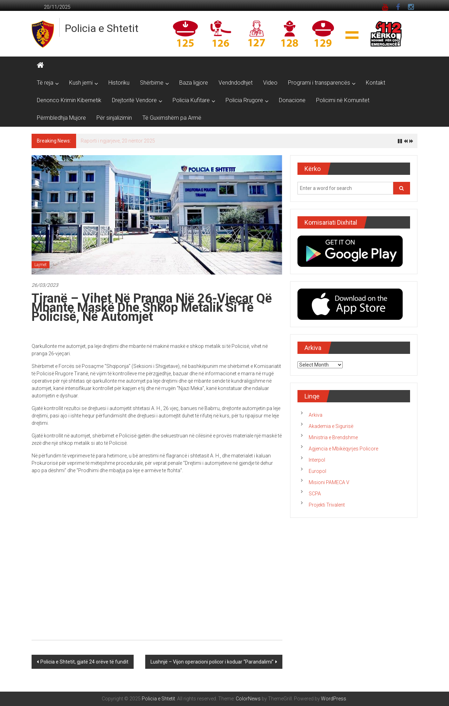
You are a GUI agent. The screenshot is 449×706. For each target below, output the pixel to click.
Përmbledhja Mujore (61, 117)
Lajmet (40, 264)
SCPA (315, 493)
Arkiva (315, 415)
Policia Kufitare (191, 100)
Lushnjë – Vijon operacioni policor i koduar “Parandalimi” (212, 662)
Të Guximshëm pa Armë (171, 117)
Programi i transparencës (319, 82)
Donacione (292, 100)
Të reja (45, 82)
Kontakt (375, 82)
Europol (317, 471)
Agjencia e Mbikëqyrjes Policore (343, 448)
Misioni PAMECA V (329, 482)
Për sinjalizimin (114, 117)
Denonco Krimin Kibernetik (69, 100)
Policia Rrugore (244, 100)
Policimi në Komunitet (342, 100)
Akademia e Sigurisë (331, 426)
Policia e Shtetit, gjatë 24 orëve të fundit (84, 662)
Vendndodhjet (236, 82)
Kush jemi (81, 82)
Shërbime (151, 82)
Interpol (317, 460)
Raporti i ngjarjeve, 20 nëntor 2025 (118, 141)
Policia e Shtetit (102, 28)
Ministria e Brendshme (333, 437)
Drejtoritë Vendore (134, 100)
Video (270, 82)
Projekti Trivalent (327, 505)
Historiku (118, 82)
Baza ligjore (193, 82)
